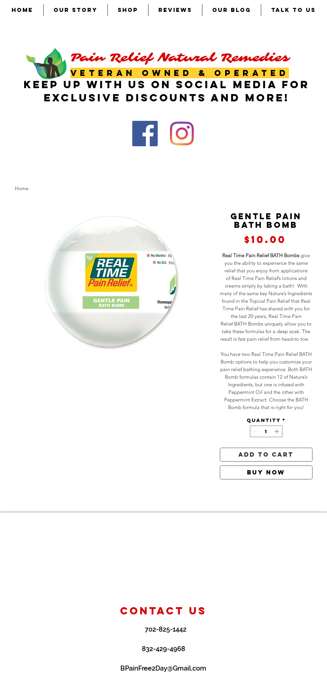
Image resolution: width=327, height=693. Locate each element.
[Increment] (277, 431)
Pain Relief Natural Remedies (180, 57)
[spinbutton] (266, 431)
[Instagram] (182, 133)
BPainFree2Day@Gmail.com (163, 668)
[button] (128, 10)
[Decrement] (255, 431)
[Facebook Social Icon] (145, 133)
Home (21, 188)
